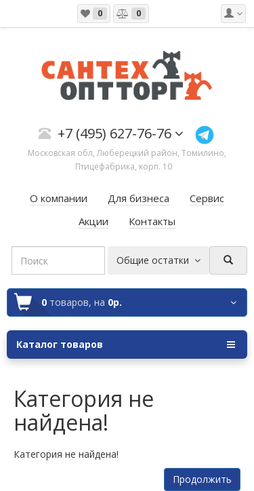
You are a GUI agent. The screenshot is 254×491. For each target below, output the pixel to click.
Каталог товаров (125, 344)
